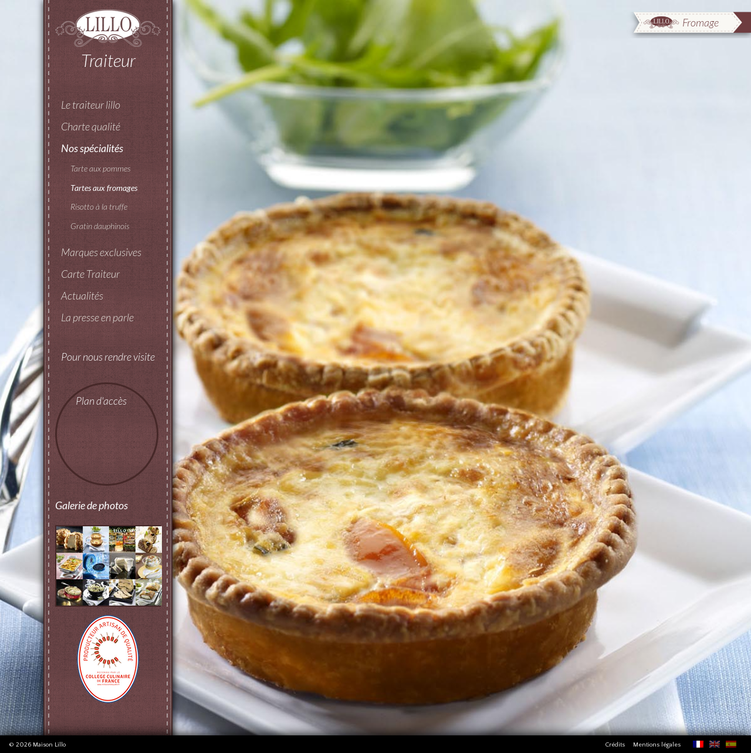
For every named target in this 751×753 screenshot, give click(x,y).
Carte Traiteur (90, 273)
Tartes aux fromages (103, 188)
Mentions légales (657, 744)
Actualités (82, 295)
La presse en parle (97, 317)
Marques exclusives (101, 252)
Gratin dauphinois (99, 226)
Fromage (700, 22)
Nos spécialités (92, 148)
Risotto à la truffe (98, 206)
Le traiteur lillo (90, 104)
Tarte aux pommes (100, 168)
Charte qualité (90, 126)
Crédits (615, 744)
